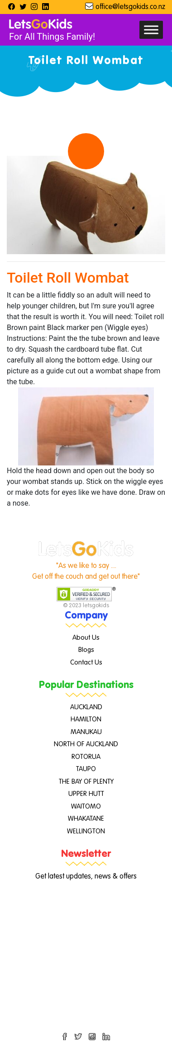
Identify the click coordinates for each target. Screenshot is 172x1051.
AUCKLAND (86, 707)
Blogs (86, 649)
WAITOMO (86, 806)
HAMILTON (86, 719)
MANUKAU (86, 732)
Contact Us (86, 662)
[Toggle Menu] (151, 29)
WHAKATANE (86, 818)
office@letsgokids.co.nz (130, 7)
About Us (86, 637)
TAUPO (86, 769)
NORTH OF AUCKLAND (86, 744)
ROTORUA (86, 756)
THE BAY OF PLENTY (86, 781)
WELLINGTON (86, 831)
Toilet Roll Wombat (68, 277)
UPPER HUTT (86, 794)
